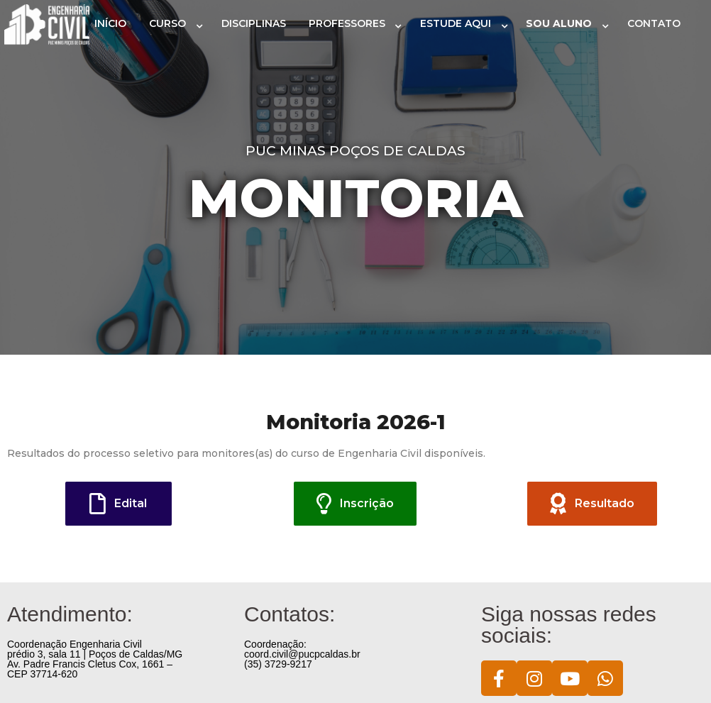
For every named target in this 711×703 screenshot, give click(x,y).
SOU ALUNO (559, 23)
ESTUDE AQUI (455, 23)
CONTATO (653, 23)
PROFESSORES (347, 23)
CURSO (167, 23)
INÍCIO (110, 23)
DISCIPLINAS (253, 23)
